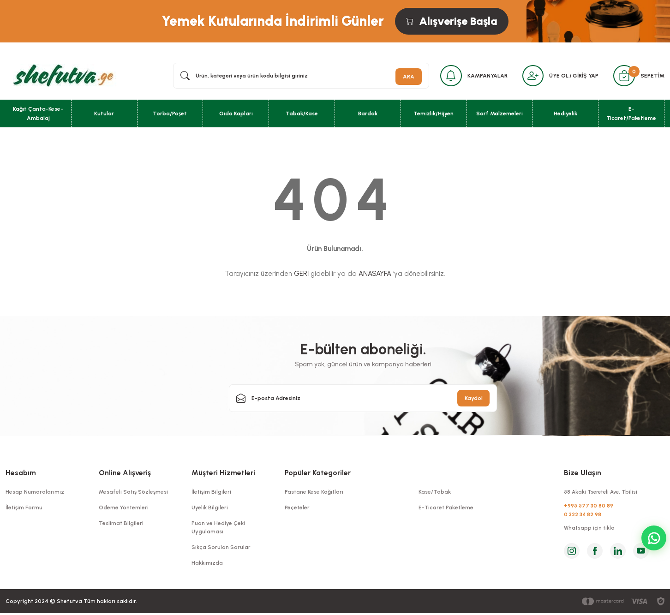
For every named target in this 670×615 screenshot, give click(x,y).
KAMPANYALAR (482, 76)
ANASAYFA (375, 276)
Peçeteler (297, 509)
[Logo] (62, 76)
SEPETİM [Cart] (652, 76)
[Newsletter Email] (363, 400)
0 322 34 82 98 (583, 517)
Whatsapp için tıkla (590, 531)
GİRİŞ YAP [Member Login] (583, 76)
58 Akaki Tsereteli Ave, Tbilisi (603, 493)
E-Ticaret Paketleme (446, 509)
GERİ (301, 276)
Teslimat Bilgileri (121, 525)
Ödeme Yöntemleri (124, 509)
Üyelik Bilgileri (209, 509)
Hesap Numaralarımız (35, 493)
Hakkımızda (207, 564)
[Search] (297, 76)
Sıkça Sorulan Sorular (221, 549)
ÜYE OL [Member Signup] (556, 76)
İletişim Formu (24, 509)
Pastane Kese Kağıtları (314, 493)
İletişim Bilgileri (211, 493)
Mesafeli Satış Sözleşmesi (133, 493)
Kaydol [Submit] (474, 400)
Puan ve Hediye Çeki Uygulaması (218, 529)
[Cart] (623, 77)
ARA (401, 76)
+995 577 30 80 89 (589, 508)
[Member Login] (529, 77)
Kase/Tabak (435, 493)
